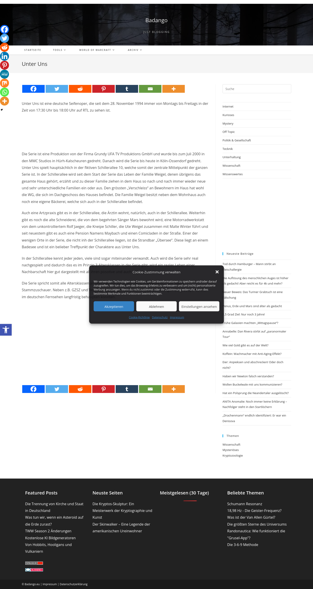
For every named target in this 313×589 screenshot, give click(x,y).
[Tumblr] (127, 89)
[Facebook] (33, 89)
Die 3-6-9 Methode (242, 544)
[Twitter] (57, 89)
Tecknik (228, 149)
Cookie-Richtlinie (139, 317)
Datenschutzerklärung (74, 584)
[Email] (150, 89)
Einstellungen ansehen (199, 306)
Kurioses (228, 115)
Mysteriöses (231, 450)
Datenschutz (160, 317)
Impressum (177, 317)
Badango (156, 20)
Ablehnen (156, 306)
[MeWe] (4, 74)
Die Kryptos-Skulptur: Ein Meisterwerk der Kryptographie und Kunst (122, 510)
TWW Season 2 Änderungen (48, 531)
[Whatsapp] (4, 92)
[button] (6, 330)
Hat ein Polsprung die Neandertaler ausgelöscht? (256, 393)
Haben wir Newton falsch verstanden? (248, 376)
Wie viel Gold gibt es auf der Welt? (245, 345)
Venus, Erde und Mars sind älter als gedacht (252, 306)
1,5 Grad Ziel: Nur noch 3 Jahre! (244, 314)
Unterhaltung (232, 157)
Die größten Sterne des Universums (257, 524)
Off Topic (229, 132)
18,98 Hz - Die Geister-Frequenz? (254, 510)
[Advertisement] (115, 128)
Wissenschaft (231, 166)
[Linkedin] (4, 56)
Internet (228, 106)
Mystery (228, 123)
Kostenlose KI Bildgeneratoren (50, 537)
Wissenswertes (233, 174)
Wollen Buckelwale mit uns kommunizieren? (252, 384)
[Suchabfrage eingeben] (257, 88)
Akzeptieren (113, 306)
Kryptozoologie (233, 455)
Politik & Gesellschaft (237, 140)
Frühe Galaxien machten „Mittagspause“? (250, 323)
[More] (173, 89)
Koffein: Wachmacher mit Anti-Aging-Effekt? (252, 354)
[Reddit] (80, 89)
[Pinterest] (103, 89)
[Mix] (4, 83)
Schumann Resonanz (244, 503)
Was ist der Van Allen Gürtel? (251, 517)
